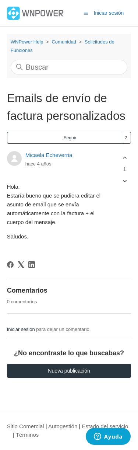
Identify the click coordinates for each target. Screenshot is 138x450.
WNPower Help (27, 42)
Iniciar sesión (21, 329)
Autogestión (62, 426)
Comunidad (64, 42)
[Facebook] (10, 264)
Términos (27, 435)
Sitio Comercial (25, 426)
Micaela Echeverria (48, 155)
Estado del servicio (105, 426)
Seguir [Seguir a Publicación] (70, 137)
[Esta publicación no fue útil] (124, 181)
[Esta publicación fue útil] (124, 157)
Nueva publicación (69, 371)
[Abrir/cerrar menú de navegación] (86, 13)
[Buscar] (69, 67)
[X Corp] (21, 264)
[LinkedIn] (31, 264)
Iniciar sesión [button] (109, 13)
